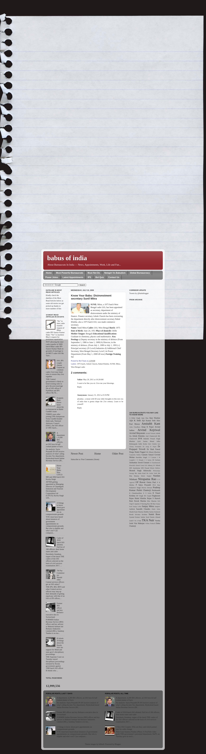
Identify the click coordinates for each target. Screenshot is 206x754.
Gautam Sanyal (147, 455)
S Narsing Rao (145, 504)
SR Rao (153, 504)
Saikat (79, 379)
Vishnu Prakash (150, 523)
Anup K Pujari (147, 427)
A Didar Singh (134, 418)
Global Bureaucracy (140, 273)
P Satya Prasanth (143, 485)
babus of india (67, 258)
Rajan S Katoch (153, 498)
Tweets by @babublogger (139, 293)
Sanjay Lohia (137, 506)
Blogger (118, 744)
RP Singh (139, 496)
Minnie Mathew (155, 468)
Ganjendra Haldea (135, 455)
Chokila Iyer (156, 444)
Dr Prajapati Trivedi (144, 447)
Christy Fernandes (135, 446)
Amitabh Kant (151, 423)
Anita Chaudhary (134, 427)
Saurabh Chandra (143, 509)
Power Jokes (51, 277)
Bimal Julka (155, 441)
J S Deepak (139, 460)
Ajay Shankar (154, 418)
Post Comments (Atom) (90, 459)
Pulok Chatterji (144, 490)
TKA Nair (148, 520)
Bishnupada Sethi (135, 444)
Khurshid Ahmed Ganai (136, 465)
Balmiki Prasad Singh (151, 439)
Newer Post (77, 453)
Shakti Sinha (156, 509)
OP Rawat (140, 482)
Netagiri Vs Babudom (115, 273)
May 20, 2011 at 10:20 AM (93, 379)
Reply (79, 387)
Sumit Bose (154, 514)
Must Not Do (94, 273)
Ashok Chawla (91, 364)
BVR (140, 439)
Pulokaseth (156, 490)
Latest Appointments (73, 277)
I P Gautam (152, 457)
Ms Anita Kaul (140, 473)
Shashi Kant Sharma (136, 512)
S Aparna (136, 504)
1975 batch (81, 364)
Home (49, 273)
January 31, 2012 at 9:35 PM (98, 395)
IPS (89, 277)
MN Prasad (145, 468)
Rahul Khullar (103, 364)
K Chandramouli (155, 462)
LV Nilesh (156, 465)
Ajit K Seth (135, 420)
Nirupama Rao (147, 479)
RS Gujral (147, 496)
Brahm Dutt (147, 444)
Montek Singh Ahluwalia (140, 471)
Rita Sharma (151, 501)
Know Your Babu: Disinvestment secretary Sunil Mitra (91, 297)
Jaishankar (133, 462)
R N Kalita (147, 493)
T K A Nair (137, 521)
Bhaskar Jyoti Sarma (138, 441)
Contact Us (113, 277)
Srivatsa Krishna (141, 514)
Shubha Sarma (148, 512)
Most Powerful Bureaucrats (69, 273)
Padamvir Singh (135, 488)
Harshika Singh (141, 457)
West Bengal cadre (78, 367)
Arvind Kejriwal (149, 430)
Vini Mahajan (139, 523)
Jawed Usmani (143, 462)
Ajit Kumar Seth (149, 421)
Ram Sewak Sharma (137, 501)
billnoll (101, 744)
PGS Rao (156, 485)
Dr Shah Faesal (153, 449)
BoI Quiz (99, 277)
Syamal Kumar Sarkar (137, 517)
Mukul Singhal (146, 476)
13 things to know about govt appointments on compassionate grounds (74, 728)
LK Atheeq (148, 465)
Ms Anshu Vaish (151, 473)
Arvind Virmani (150, 433)
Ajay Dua (144, 418)
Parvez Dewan (147, 488)
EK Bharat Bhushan (153, 452)
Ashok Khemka (138, 436)
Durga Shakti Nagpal (137, 452)
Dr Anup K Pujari (149, 446)
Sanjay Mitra (148, 506)
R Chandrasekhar (135, 493)
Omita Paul (151, 482)
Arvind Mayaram (137, 433)
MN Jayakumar (134, 468)
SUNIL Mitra (115, 364)
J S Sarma (147, 460)
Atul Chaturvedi (151, 436)
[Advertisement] (144, 354)
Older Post (117, 453)
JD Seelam (156, 460)
